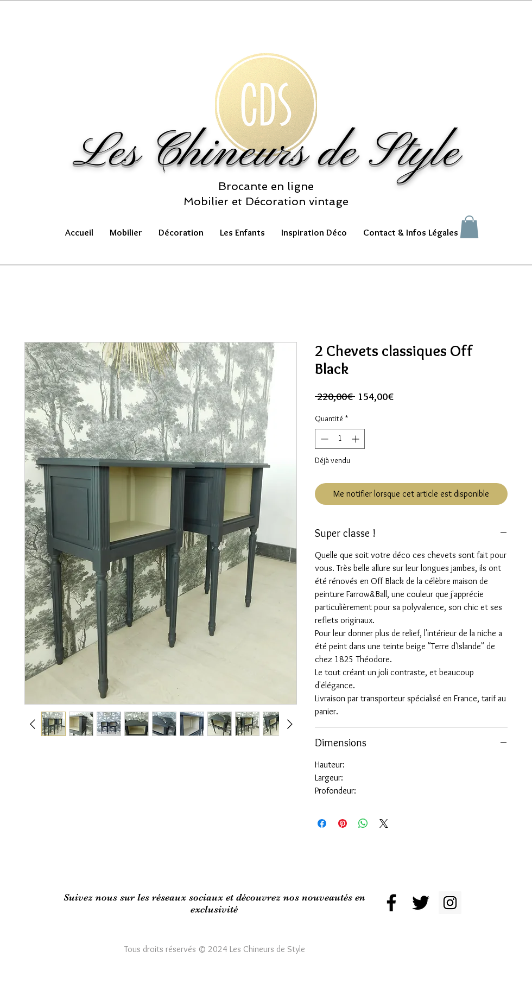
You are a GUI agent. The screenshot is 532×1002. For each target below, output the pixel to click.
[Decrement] (323, 438)
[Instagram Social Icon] (450, 902)
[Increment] (356, 438)
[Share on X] (383, 823)
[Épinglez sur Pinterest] (342, 823)
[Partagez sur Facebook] (321, 823)
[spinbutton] (340, 438)
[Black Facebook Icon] (391, 902)
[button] (126, 232)
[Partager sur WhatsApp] (363, 823)
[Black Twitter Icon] (420, 902)
